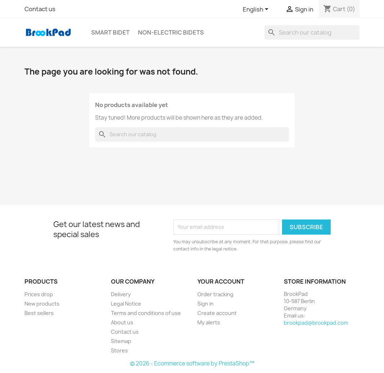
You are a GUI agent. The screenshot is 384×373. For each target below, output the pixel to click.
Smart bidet (110, 32)
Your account (220, 281)
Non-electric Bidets (171, 32)
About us (122, 322)
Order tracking (215, 294)
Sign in (205, 303)
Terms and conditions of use (146, 313)
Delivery (121, 294)
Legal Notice (126, 303)
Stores (119, 350)
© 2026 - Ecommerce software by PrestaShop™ (192, 363)
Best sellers (39, 313)
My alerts (208, 322)
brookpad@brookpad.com (316, 322)
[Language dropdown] (257, 9)
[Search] (312, 32)
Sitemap (121, 341)
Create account (217, 313)
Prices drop (38, 294)
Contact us (39, 9)
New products (41, 303)
